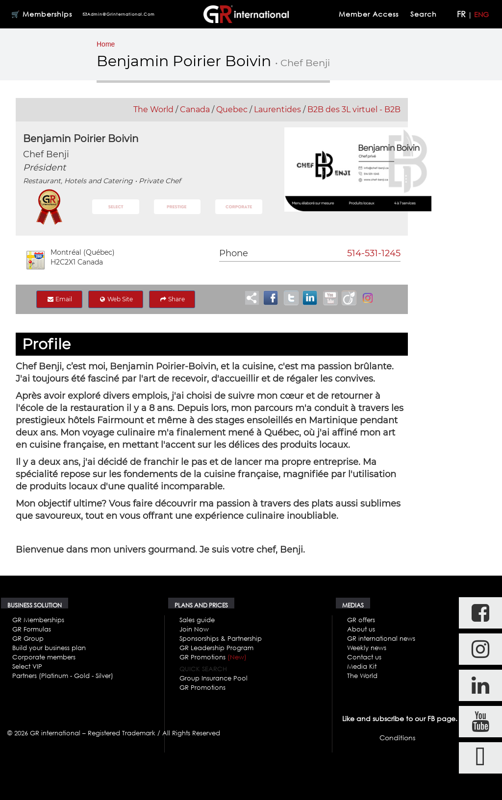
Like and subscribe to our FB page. (399, 718)
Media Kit (361, 666)
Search (424, 14)
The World (153, 109)
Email (59, 299)
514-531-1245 (374, 253)
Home (106, 44)
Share (172, 299)
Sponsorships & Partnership (220, 638)
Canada (195, 109)
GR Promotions (213, 657)
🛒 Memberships (41, 14)
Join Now (194, 629)
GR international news (381, 638)
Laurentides (277, 109)
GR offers (361, 620)
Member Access (369, 14)
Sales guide (197, 620)
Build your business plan (49, 648)
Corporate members (43, 657)
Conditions (397, 737)
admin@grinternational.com (118, 14)
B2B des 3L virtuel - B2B (354, 109)
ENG (481, 14)
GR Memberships (38, 620)
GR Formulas (31, 629)
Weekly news (366, 648)
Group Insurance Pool (213, 678)
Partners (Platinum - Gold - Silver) (62, 675)
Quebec (232, 109)
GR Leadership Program (216, 648)
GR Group (28, 638)
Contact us (364, 657)
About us (361, 629)
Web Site (116, 299)
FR (461, 14)
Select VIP (27, 666)
